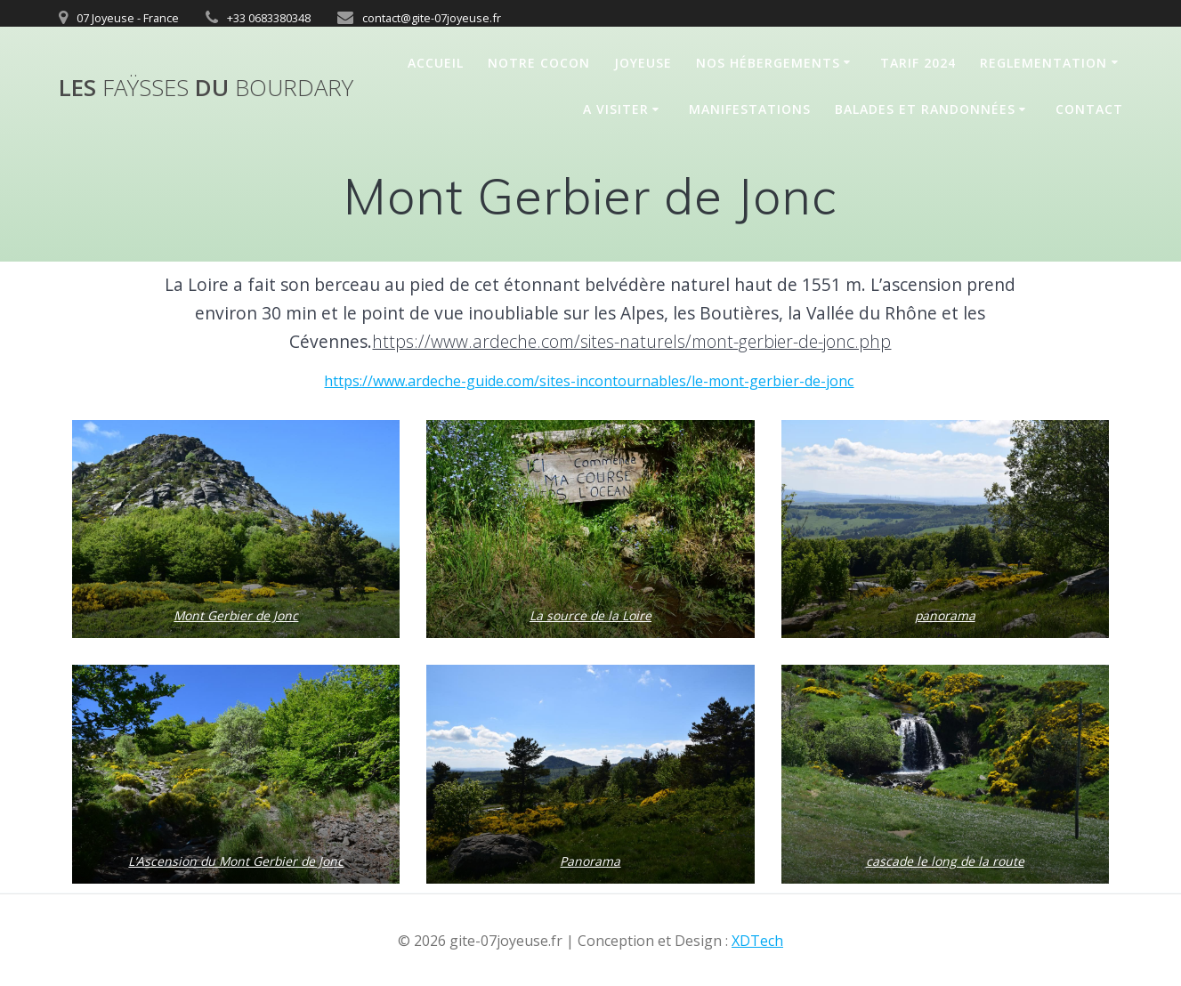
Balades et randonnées (925, 109)
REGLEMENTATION (1043, 62)
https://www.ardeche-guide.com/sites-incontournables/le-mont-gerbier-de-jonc (588, 381)
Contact (1089, 109)
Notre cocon (539, 62)
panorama (944, 616)
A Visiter (616, 109)
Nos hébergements (768, 62)
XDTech (757, 940)
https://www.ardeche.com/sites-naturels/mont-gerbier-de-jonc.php (631, 341)
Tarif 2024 (918, 62)
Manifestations (750, 109)
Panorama (590, 861)
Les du (206, 88)
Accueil (436, 62)
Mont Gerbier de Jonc (236, 616)
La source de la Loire (590, 616)
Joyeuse (643, 62)
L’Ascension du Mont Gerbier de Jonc (235, 861)
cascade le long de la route (945, 861)
